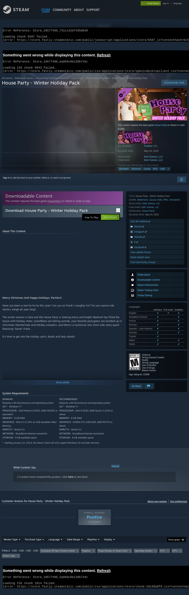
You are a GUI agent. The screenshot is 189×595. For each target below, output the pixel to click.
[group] (94, 557)
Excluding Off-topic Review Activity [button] (58, 555)
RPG (155, 173)
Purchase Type (33, 543)
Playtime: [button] (86, 555)
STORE (45, 10)
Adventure (136, 173)
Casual (147, 173)
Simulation (124, 173)
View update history (140, 355)
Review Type (11, 543)
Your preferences (178, 505)
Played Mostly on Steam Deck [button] (113, 555)
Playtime (92, 543)
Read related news (140, 360)
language (177, 3)
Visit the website (140, 324)
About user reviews (157, 505)
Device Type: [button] (9, 560)
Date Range (73, 543)
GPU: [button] (175, 555)
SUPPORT (93, 10)
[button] (14, 555)
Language (54, 543)
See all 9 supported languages (144, 259)
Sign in (6, 182)
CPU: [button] (162, 555)
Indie (162, 173)
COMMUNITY (62, 10)
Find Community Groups (143, 365)
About (79, 10)
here (70, 481)
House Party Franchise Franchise (52, 82)
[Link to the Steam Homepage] (19, 12)
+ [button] (168, 173)
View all (115, 470)
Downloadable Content (97, 82)
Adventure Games (24, 82)
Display (108, 543)
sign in (166, 3)
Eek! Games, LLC (153, 161)
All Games (7, 82)
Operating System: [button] (144, 555)
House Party (77, 82)
